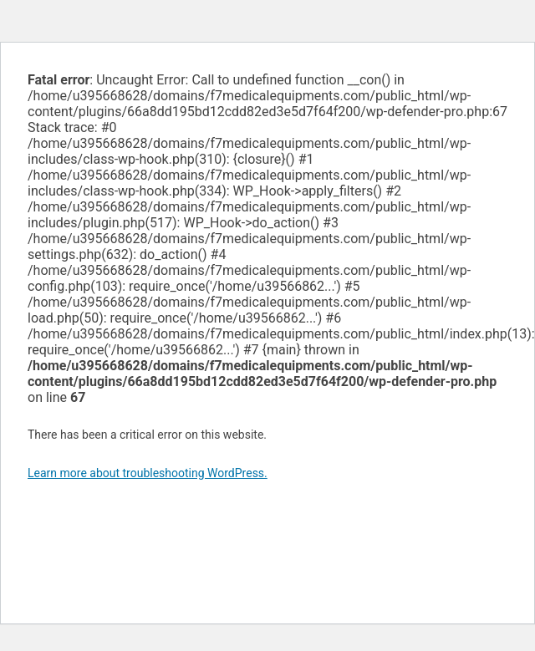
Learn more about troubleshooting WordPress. (148, 473)
